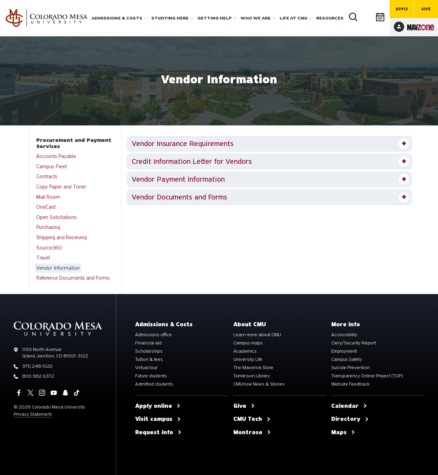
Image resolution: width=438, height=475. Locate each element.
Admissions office (153, 335)
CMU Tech (252, 419)
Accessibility (344, 335)
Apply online (158, 406)
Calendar (380, 17)
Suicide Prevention (350, 367)
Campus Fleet (51, 166)
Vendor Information (58, 268)
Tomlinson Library (251, 376)
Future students (151, 376)
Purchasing (48, 227)
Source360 (49, 248)
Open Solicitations (56, 217)
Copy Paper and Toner (61, 187)
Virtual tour (146, 367)
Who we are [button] (256, 18)
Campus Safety (346, 359)
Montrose (252, 432)
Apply (402, 9)
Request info (158, 432)
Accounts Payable (56, 156)
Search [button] (353, 17)
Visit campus (158, 419)
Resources (330, 18)
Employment (344, 351)
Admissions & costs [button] (117, 18)
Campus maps (248, 343)
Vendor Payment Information (178, 179)
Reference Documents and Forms (73, 278)
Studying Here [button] (170, 18)
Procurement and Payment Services (73, 143)
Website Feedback (350, 384)
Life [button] (293, 18)
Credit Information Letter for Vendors (192, 161)
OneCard (45, 207)
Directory (366, 17)
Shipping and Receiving (61, 237)
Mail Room (48, 197)
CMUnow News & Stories (259, 384)
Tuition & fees (149, 359)
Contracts (46, 176)
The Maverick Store (253, 367)
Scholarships (149, 351)
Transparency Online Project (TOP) (367, 376)
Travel (43, 258)
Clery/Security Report (353, 343)
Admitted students (154, 384)
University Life (247, 359)
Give (426, 9)
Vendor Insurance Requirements (183, 143)
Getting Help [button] (214, 18)
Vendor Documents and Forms (179, 197)
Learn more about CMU (257, 335)
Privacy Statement (33, 414)
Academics (245, 351)
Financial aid (148, 343)
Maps (343, 432)
